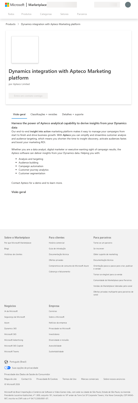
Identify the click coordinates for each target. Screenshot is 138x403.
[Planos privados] (91, 4)
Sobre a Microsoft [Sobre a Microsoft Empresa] (56, 317)
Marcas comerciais (90, 378)
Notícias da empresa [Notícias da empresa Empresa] (58, 322)
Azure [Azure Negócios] (6, 322)
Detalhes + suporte (72, 114)
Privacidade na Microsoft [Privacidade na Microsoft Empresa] (59, 328)
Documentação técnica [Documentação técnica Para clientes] (59, 254)
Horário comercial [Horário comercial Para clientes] (57, 242)
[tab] (20, 114)
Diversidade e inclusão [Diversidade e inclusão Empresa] (59, 340)
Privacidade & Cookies (47, 378)
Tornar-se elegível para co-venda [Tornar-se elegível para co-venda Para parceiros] (107, 274)
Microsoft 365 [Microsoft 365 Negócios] (10, 334)
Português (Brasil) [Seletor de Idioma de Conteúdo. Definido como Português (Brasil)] (18, 361)
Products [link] (10, 24)
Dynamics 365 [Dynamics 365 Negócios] (10, 328)
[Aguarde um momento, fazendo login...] (128, 5)
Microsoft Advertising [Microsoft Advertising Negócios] (13, 340)
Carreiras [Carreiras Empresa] (53, 311)
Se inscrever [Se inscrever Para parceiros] (98, 248)
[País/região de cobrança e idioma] (107, 5)
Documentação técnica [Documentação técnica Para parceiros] (103, 260)
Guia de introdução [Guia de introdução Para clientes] (57, 248)
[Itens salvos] (87, 4)
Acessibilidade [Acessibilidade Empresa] (55, 345)
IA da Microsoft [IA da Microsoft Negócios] (11, 311)
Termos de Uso (69, 378)
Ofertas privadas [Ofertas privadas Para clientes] (56, 260)
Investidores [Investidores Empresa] (54, 334)
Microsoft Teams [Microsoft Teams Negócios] (11, 351)
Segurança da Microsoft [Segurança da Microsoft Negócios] (14, 317)
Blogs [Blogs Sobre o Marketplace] (6, 248)
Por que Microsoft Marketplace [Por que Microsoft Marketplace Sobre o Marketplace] (17, 242)
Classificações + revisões (44, 114)
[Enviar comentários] (78, 4)
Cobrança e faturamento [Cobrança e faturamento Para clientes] (59, 271)
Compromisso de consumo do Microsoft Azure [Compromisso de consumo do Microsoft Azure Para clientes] (69, 265)
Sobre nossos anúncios (114, 378)
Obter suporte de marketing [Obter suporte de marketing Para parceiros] (105, 254)
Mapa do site (10, 378)
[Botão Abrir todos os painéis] (10, 14)
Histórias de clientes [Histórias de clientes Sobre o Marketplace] (13, 254)
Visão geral (19, 114)
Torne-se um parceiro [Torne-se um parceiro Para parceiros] (102, 242)
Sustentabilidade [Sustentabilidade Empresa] (56, 351)
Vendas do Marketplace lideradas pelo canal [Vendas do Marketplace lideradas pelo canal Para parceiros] (112, 286)
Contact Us (26, 378)
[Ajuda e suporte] (82, 4)
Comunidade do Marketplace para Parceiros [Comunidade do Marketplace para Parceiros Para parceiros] (112, 280)
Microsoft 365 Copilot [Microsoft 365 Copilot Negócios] (13, 345)
